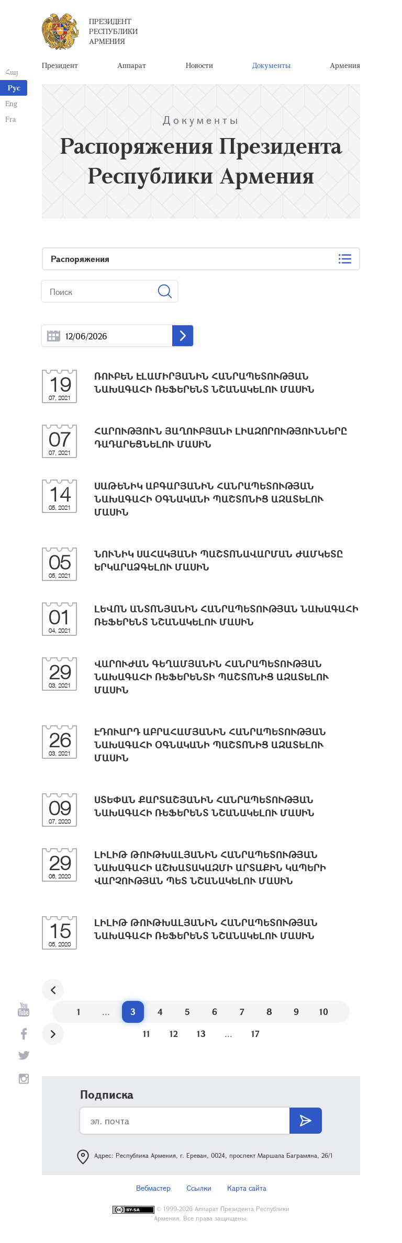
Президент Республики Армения (113, 31)
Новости (199, 65)
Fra (10, 119)
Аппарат (131, 65)
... (53, 335)
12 (174, 1033)
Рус (14, 88)
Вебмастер (153, 1188)
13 (201, 1033)
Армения (345, 65)
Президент (60, 65)
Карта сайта (246, 1188)
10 (323, 1011)
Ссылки (198, 1188)
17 (255, 1033)
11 (146, 1033)
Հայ (11, 72)
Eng (11, 103)
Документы (271, 65)
